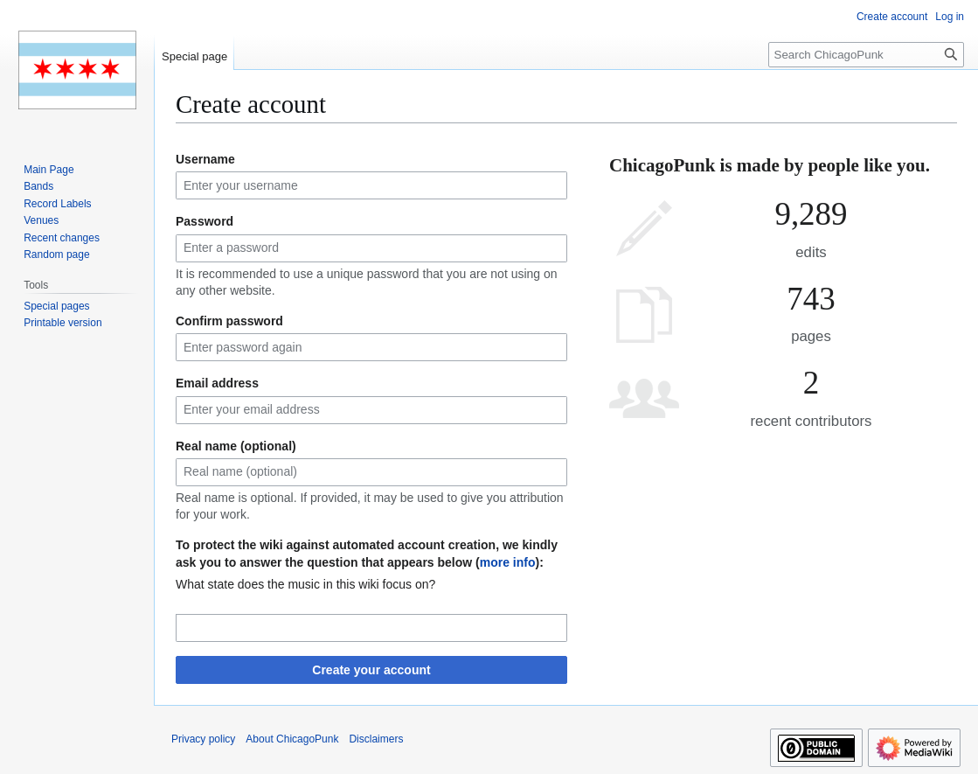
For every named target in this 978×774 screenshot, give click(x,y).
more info (508, 562)
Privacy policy (203, 739)
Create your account (371, 670)
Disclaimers (376, 739)
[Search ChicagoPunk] (866, 54)
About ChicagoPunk (292, 739)
